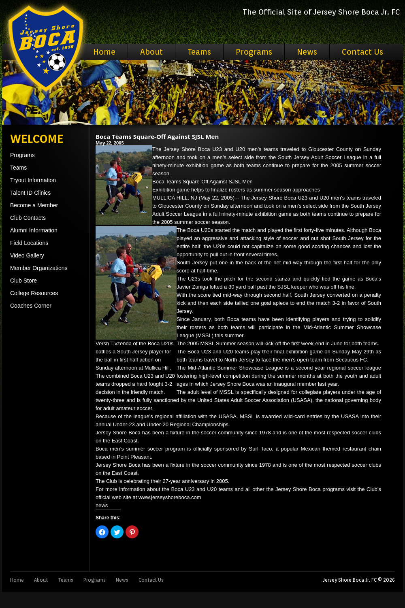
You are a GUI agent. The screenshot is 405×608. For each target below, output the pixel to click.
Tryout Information (33, 180)
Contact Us (362, 52)
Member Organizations (39, 268)
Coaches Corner (30, 305)
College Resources (34, 293)
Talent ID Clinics (30, 192)
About (151, 52)
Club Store (23, 280)
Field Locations (29, 243)
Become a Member (34, 205)
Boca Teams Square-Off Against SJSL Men (157, 136)
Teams (199, 52)
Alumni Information (34, 230)
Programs (254, 52)
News (307, 52)
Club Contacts (28, 218)
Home (104, 52)
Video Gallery (27, 255)
